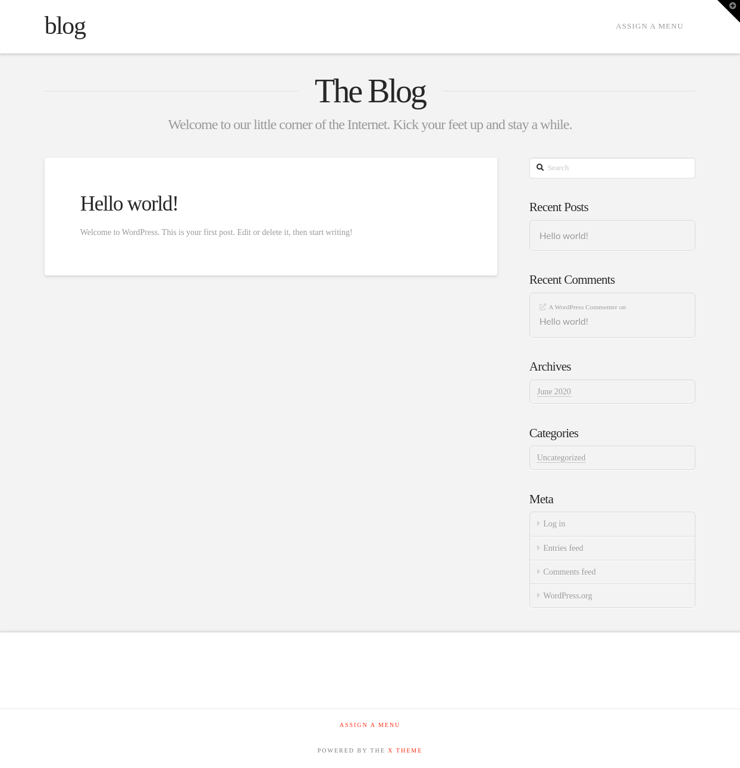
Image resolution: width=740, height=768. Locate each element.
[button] (728, 11)
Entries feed (563, 548)
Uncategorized (561, 457)
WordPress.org (567, 595)
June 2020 (554, 391)
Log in (554, 523)
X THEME (405, 750)
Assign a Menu (649, 25)
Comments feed (569, 572)
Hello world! (129, 203)
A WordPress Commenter (582, 307)
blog (65, 25)
